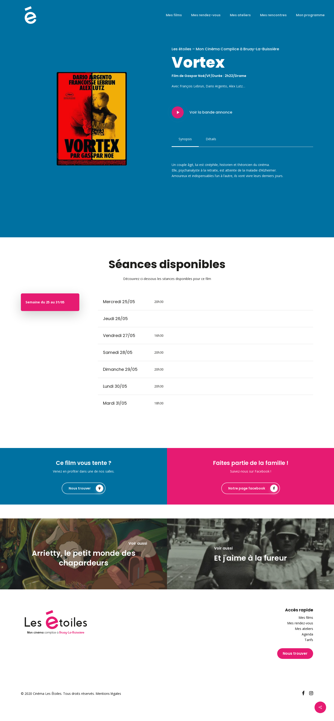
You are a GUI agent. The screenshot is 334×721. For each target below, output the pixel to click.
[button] (185, 139)
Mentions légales (108, 693)
